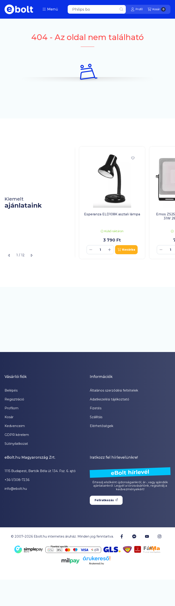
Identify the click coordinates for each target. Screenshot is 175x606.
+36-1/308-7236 (17, 480)
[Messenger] (134, 536)
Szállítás (96, 417)
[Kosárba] (126, 249)
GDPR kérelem (17, 435)
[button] (50, 9)
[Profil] (137, 9)
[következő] (31, 255)
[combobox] (96, 9)
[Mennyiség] (100, 249)
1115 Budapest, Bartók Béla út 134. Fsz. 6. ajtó (40, 471)
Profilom (11, 408)
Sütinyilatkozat (16, 444)
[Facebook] (121, 536)
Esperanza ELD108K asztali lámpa (112, 214)
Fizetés (95, 408)
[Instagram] (159, 536)
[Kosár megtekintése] (156, 9)
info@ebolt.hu (16, 489)
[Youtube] (147, 536)
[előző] (9, 255)
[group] (124, 202)
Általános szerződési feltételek (114, 390)
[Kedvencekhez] (132, 158)
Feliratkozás (106, 500)
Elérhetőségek (101, 426)
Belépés (11, 390)
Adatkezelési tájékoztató (109, 399)
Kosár (9, 417)
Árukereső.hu (96, 563)
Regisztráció (14, 399)
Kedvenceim (15, 426)
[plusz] (109, 249)
